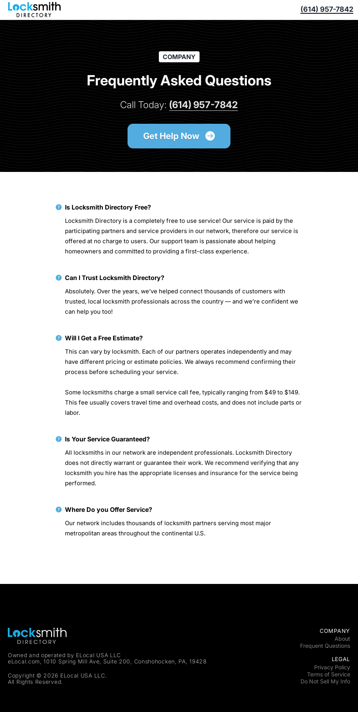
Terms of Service (328, 674)
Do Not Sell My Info (325, 681)
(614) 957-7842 (326, 9)
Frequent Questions (325, 646)
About (342, 639)
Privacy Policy (332, 667)
